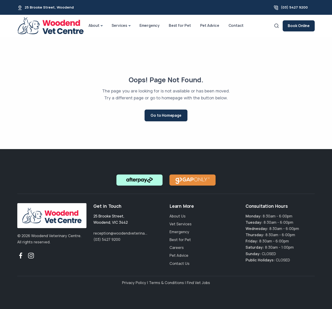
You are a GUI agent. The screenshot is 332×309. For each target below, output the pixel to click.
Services (119, 25)
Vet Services (180, 223)
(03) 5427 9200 (294, 7)
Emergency (149, 25)
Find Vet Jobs (198, 282)
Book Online (299, 25)
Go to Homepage (166, 115)
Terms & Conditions (166, 282)
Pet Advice (209, 25)
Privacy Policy (134, 282)
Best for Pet (180, 25)
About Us (177, 216)
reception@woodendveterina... (120, 233)
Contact (236, 25)
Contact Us (179, 263)
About (94, 25)
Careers (176, 247)
